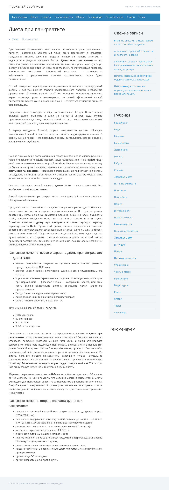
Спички (118, 170)
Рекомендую (95, 17)
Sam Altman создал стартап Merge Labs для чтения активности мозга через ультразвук (133, 65)
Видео (34, 17)
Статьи (131, 17)
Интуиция (119, 244)
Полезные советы (124, 217)
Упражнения (121, 265)
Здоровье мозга (64, 17)
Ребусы (118, 163)
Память (118, 251)
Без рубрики (121, 122)
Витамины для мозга (126, 231)
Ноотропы (120, 190)
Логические (121, 149)
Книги (117, 292)
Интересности (122, 210)
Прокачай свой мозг (26, 6)
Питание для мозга (125, 183)
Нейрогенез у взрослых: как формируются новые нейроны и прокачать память (132, 90)
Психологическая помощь (148, 6)
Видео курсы (121, 285)
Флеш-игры (120, 312)
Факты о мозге (122, 271)
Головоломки (20, 17)
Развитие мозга (114, 17)
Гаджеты (46, 17)
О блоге (129, 6)
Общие (80, 17)
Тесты (141, 17)
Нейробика (120, 197)
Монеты (118, 156)
